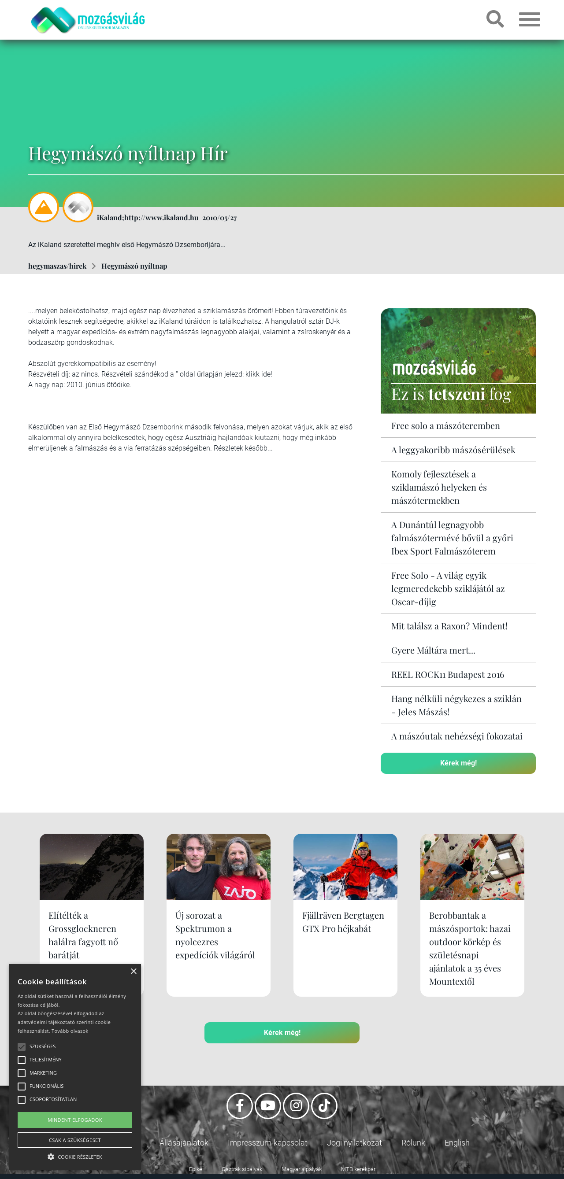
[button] (75, 1155)
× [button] (133, 971)
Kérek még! (458, 763)
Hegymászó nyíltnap (134, 265)
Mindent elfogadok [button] (75, 1119)
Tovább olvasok (70, 1030)
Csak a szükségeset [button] (75, 1140)
